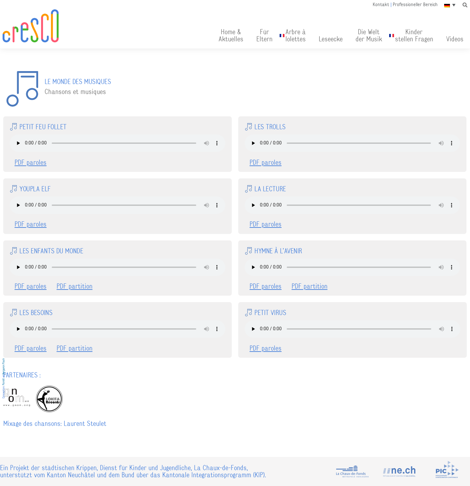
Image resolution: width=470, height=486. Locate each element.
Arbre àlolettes (295, 35)
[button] (465, 5)
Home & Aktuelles (231, 35)
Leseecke (331, 39)
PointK (3, 381)
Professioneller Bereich (415, 4)
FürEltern (264, 35)
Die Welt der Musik (369, 35)
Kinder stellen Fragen (414, 35)
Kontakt (381, 4)
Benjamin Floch (3, 366)
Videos (455, 39)
